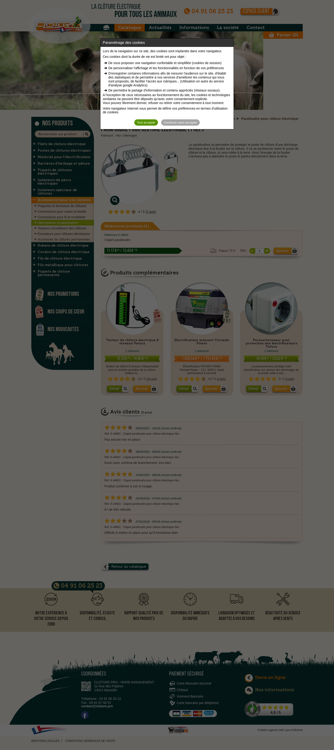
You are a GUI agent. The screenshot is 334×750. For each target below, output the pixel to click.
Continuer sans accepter (180, 122)
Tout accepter (146, 122)
